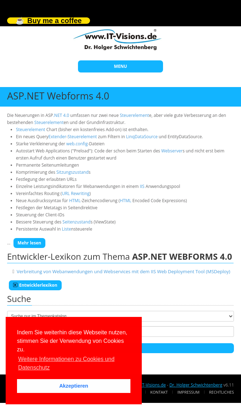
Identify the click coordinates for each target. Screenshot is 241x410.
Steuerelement (134, 115)
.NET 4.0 (61, 115)
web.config (77, 144)
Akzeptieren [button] (73, 386)
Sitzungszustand (72, 172)
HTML (75, 201)
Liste (66, 229)
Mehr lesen (29, 243)
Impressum (188, 392)
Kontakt (159, 392)
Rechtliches (221, 392)
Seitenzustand (76, 222)
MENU (120, 66)
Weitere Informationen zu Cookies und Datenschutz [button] (66, 363)
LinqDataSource (142, 137)
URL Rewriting (75, 193)
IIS (142, 186)
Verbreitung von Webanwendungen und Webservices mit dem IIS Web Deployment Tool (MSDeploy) (123, 271)
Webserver (172, 151)
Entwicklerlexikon (35, 285)
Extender (57, 137)
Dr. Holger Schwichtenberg (195, 385)
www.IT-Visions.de (148, 385)
